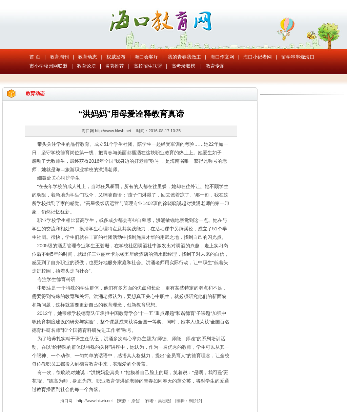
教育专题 (215, 66)
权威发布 (115, 57)
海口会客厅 (146, 57)
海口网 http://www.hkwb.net (107, 131)
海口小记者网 (257, 57)
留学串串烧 (293, 57)
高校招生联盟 (148, 66)
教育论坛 (86, 66)
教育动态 (87, 57)
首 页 (34, 57)
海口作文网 (222, 57)
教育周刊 (59, 57)
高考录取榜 (183, 66)
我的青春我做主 (184, 57)
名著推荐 (114, 66)
